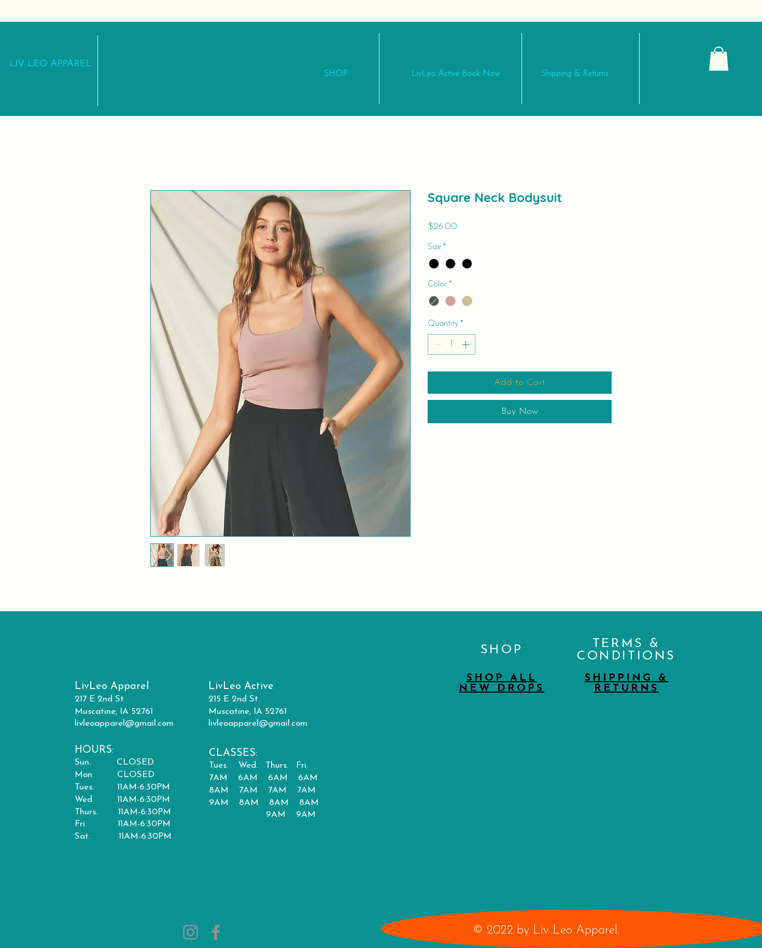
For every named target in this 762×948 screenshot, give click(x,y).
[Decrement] (436, 344)
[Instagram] (190, 932)
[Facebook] (216, 932)
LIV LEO (29, 64)
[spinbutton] (451, 344)
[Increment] (466, 344)
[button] (719, 59)
